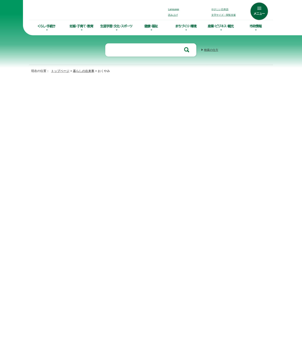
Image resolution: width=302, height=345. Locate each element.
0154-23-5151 (119, 182)
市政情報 (256, 26)
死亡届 (100, 119)
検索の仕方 (211, 49)
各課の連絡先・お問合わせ (191, 293)
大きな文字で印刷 (249, 109)
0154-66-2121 (186, 272)
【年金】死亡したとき (109, 132)
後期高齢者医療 (106, 146)
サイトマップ (109, 236)
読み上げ (173, 15)
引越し (43, 112)
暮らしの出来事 (82, 70)
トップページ (58, 70)
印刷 (222, 109)
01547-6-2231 (254, 272)
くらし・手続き (46, 26)
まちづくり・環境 (186, 26)
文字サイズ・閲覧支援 (223, 15)
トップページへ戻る (257, 200)
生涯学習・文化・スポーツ (116, 26)
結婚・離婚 (45, 103)
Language (174, 9)
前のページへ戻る (222, 200)
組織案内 (181, 305)
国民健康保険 (105, 126)
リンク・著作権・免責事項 (188, 236)
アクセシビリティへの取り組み (144, 236)
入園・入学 (45, 93)
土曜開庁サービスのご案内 (117, 308)
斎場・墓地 (102, 139)
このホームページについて (230, 236)
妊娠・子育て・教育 (81, 26)
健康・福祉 (151, 26)
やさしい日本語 (220, 9)
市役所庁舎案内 (185, 299)
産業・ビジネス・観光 (221, 26)
